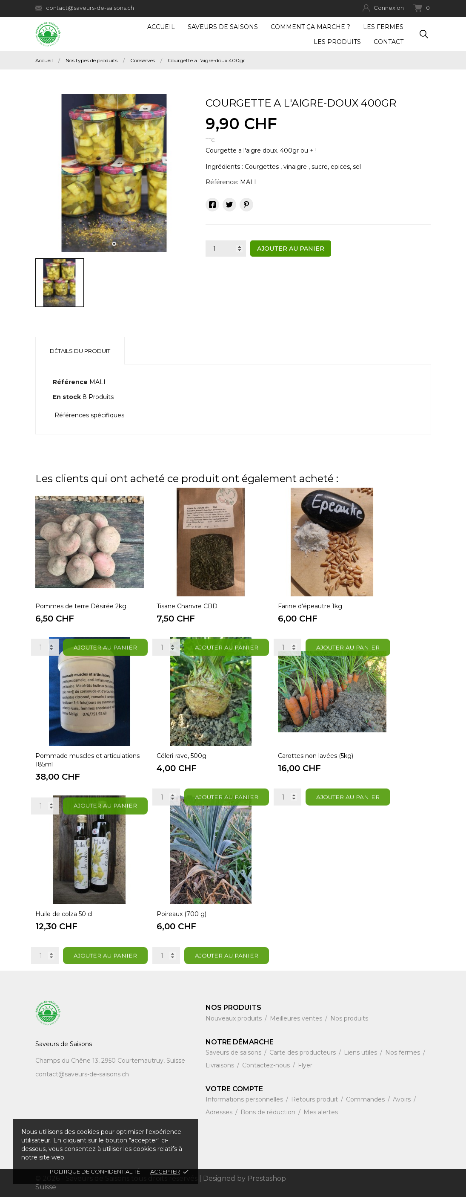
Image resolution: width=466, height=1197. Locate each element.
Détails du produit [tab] (80, 350)
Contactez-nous (267, 1065)
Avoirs (402, 1099)
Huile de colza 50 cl (63, 914)
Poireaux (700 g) (181, 914)
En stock (67, 397)
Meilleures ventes (297, 1018)
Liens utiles (361, 1052)
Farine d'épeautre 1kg (310, 606)
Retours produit (315, 1099)
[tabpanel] (114, 173)
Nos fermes (403, 1052)
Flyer (305, 1065)
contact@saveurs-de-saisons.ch (84, 8)
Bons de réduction (268, 1112)
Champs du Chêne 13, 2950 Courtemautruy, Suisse (110, 1060)
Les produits (337, 42)
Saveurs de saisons (234, 1052)
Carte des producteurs (303, 1052)
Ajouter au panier (290, 248)
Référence (70, 382)
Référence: (222, 182)
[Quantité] (226, 248)
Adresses (220, 1112)
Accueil (161, 27)
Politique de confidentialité (95, 1171)
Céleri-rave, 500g (181, 756)
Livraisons (221, 1065)
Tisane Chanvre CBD (187, 606)
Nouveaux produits (234, 1018)
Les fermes (383, 27)
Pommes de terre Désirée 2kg (80, 606)
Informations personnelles (245, 1099)
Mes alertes (320, 1112)
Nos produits (349, 1018)
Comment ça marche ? (310, 27)
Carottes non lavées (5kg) (315, 756)
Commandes (366, 1099)
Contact (388, 42)
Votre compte (234, 1089)
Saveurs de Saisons (223, 27)
